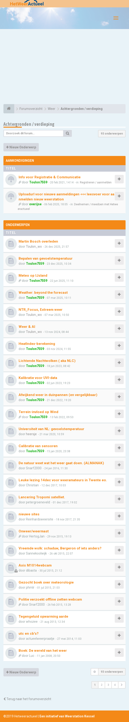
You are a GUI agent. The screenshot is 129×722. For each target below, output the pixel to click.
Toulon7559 (38, 182)
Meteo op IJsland (33, 275)
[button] (122, 685)
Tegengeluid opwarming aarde (43, 616)
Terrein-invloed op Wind (38, 412)
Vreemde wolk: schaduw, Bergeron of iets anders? (60, 548)
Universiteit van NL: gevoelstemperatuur (51, 429)
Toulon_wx (34, 246)
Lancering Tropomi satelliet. (42, 497)
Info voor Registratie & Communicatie (50, 177)
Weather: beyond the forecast (43, 293)
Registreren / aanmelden (96, 182)
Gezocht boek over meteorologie (46, 582)
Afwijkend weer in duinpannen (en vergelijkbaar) (58, 395)
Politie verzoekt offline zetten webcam (50, 599)
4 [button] (115, 685)
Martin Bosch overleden (38, 241)
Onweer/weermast (34, 531)
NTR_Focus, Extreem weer (40, 310)
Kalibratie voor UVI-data (38, 378)
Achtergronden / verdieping (28, 124)
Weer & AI (27, 327)
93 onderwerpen (112, 133)
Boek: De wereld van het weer (43, 651)
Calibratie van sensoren (38, 446)
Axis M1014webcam (35, 565)
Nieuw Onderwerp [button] (21, 147)
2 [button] (101, 685)
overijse (35, 204)
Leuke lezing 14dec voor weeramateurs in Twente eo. (63, 480)
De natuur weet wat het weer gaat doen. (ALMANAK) (61, 463)
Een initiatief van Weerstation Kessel (67, 716)
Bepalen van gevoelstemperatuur (46, 258)
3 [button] (108, 685)
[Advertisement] (64, 67)
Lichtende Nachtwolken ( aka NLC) (47, 361)
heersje (31, 434)
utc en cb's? (29, 633)
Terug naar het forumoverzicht (27, 699)
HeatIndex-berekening (37, 344)
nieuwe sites (29, 514)
